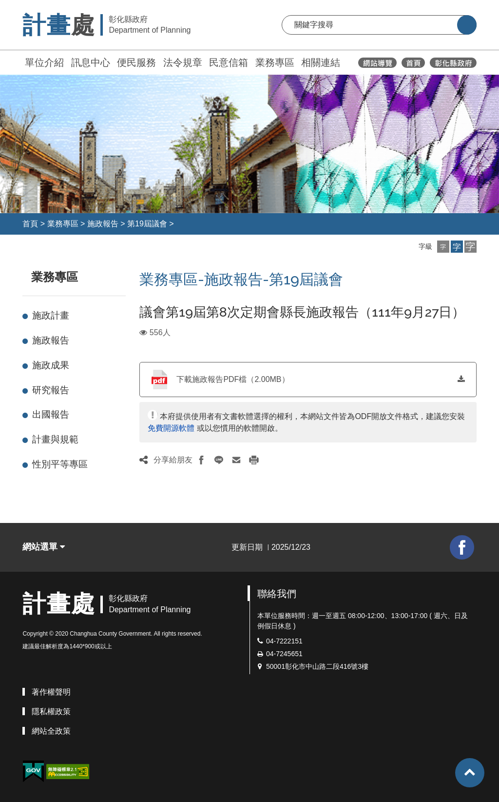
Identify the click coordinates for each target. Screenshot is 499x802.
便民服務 (136, 62)
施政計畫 (50, 315)
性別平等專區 (60, 464)
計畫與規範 (55, 439)
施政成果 (50, 365)
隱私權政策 (51, 711)
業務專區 (274, 62)
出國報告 (50, 414)
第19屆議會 (147, 224)
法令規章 (182, 62)
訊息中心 (90, 62)
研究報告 (50, 390)
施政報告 (102, 224)
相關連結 (320, 62)
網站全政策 (51, 731)
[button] (443, 247)
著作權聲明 (51, 692)
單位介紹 (44, 62)
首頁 (30, 224)
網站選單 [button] (43, 547)
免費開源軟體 (171, 428)
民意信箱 (228, 62)
